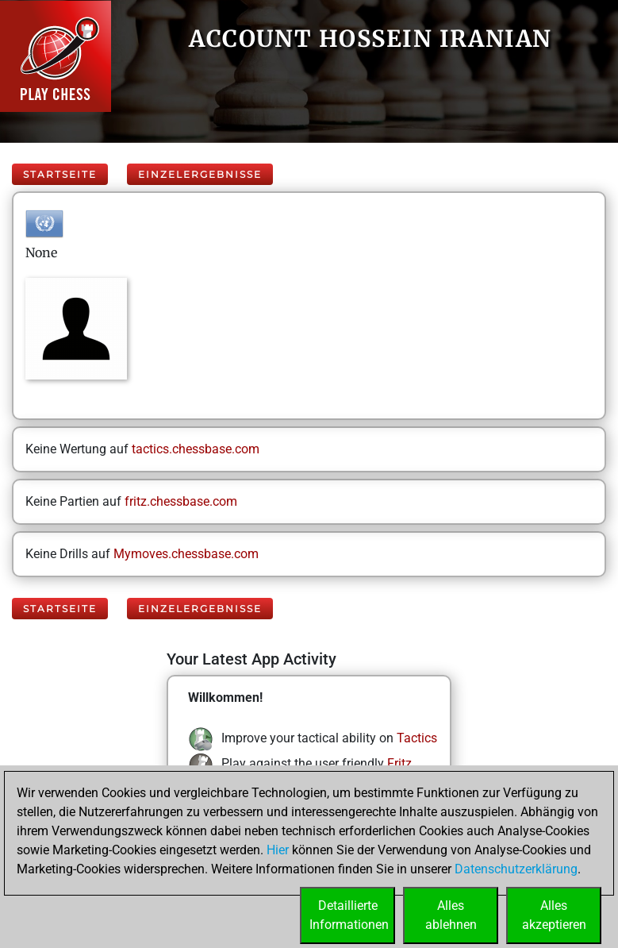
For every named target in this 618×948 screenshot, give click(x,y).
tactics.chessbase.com (195, 449)
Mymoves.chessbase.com (186, 553)
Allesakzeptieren (554, 915)
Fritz (399, 763)
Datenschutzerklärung (516, 869)
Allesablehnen (451, 915)
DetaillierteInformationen (349, 915)
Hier (278, 849)
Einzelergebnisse (200, 174)
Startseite (60, 174)
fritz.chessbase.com (181, 501)
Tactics (417, 738)
